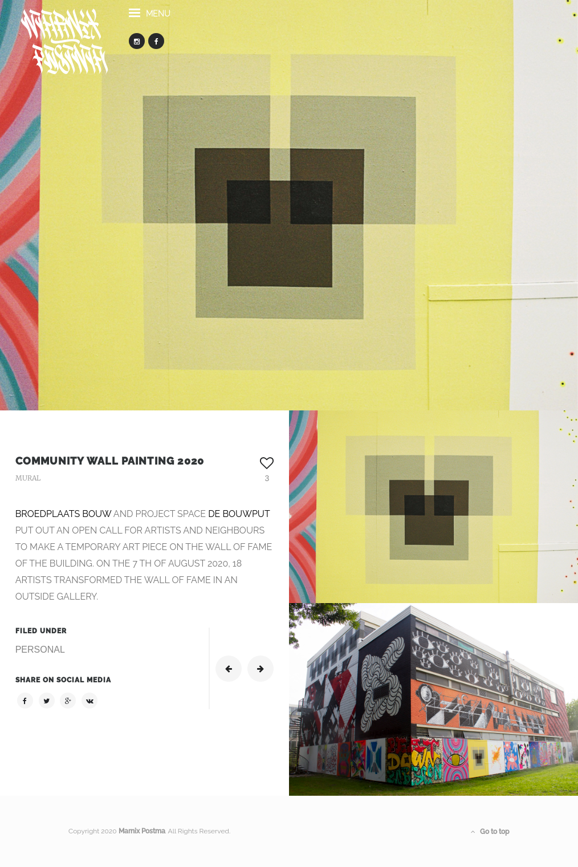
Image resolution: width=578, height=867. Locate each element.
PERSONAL (40, 649)
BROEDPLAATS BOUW (63, 513)
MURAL (27, 478)
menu (149, 19)
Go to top (490, 831)
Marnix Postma (142, 831)
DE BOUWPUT (239, 513)
